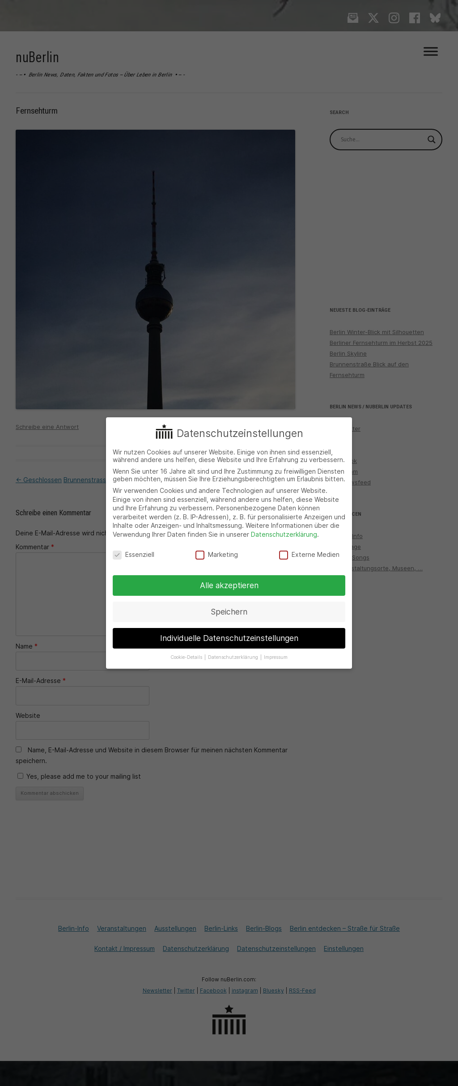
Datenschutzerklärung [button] (233, 657)
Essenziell (133, 554)
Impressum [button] (276, 657)
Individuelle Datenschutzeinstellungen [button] (229, 638)
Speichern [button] (229, 611)
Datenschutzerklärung (284, 534)
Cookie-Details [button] (187, 657)
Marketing (216, 554)
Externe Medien (309, 554)
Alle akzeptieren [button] (229, 585)
